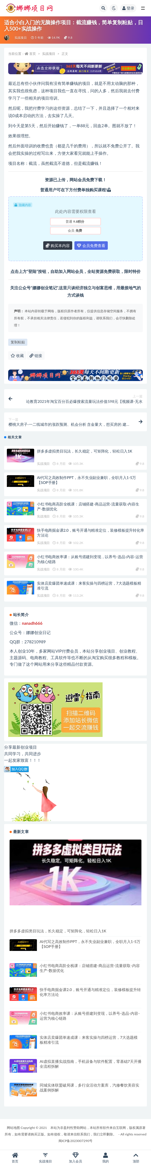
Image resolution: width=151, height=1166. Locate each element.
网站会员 (77, 179)
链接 (36, 355)
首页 (32, 54)
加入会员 (75, 1158)
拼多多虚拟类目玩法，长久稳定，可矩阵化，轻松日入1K (84, 451)
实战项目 (20, 37)
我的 (106, 1158)
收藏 (17, 355)
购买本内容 (58, 245)
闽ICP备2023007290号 (75, 1141)
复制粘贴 (18, 342)
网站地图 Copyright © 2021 (27, 1128)
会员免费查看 (91, 245)
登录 (128, 8)
